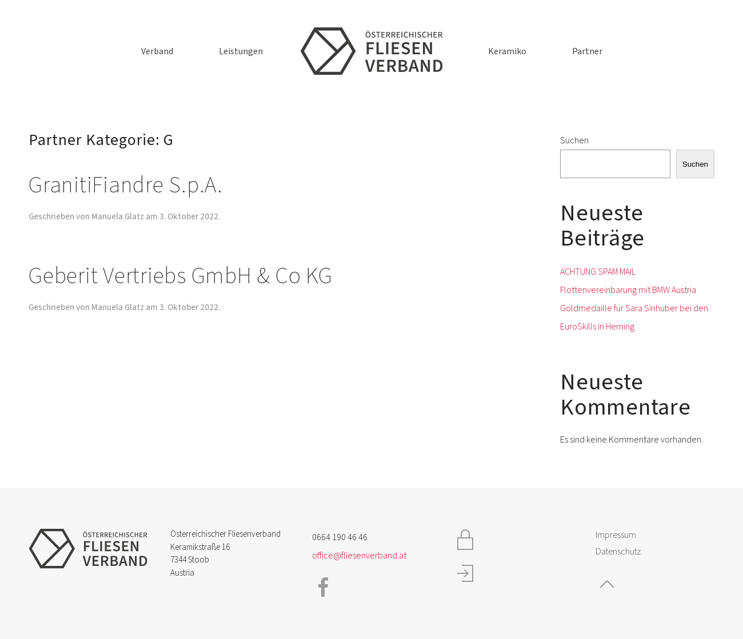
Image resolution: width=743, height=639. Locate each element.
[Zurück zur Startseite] (371, 51)
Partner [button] (587, 51)
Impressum (616, 535)
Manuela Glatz (117, 217)
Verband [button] (157, 51)
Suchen (574, 140)
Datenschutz (618, 551)
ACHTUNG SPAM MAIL (598, 272)
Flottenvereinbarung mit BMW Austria (628, 290)
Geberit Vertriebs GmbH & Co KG (181, 276)
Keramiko (507, 51)
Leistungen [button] (241, 51)
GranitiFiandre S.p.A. (126, 185)
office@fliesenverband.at (359, 555)
